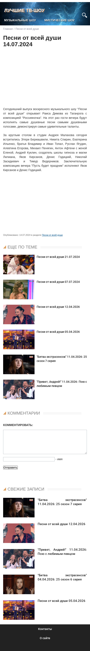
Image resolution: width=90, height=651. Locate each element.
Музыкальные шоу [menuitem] (20, 20)
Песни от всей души (52, 235)
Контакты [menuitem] (45, 629)
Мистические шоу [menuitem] (59, 20)
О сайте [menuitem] (45, 638)
